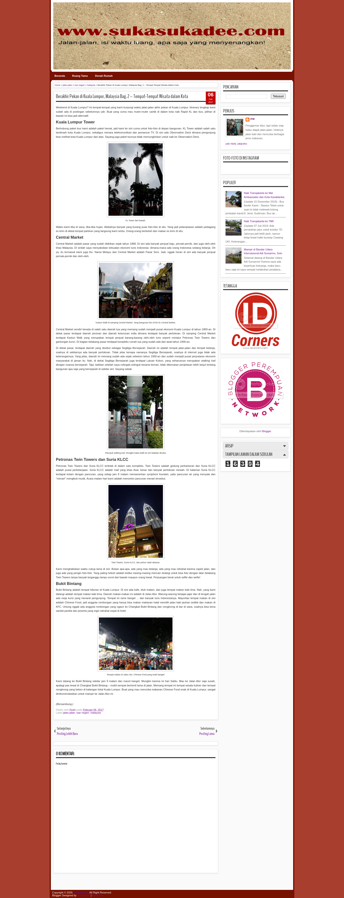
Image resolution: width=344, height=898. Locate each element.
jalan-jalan (69, 712)
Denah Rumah (104, 75)
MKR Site (97, 895)
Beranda (59, 75)
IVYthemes (83, 895)
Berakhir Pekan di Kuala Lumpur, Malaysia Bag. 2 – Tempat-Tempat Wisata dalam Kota (122, 96)
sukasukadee (81, 892)
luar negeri (82, 712)
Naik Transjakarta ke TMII (259, 221)
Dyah (73, 709)
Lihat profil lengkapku (236, 144)
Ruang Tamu (80, 75)
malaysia (95, 712)
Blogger (266, 431)
